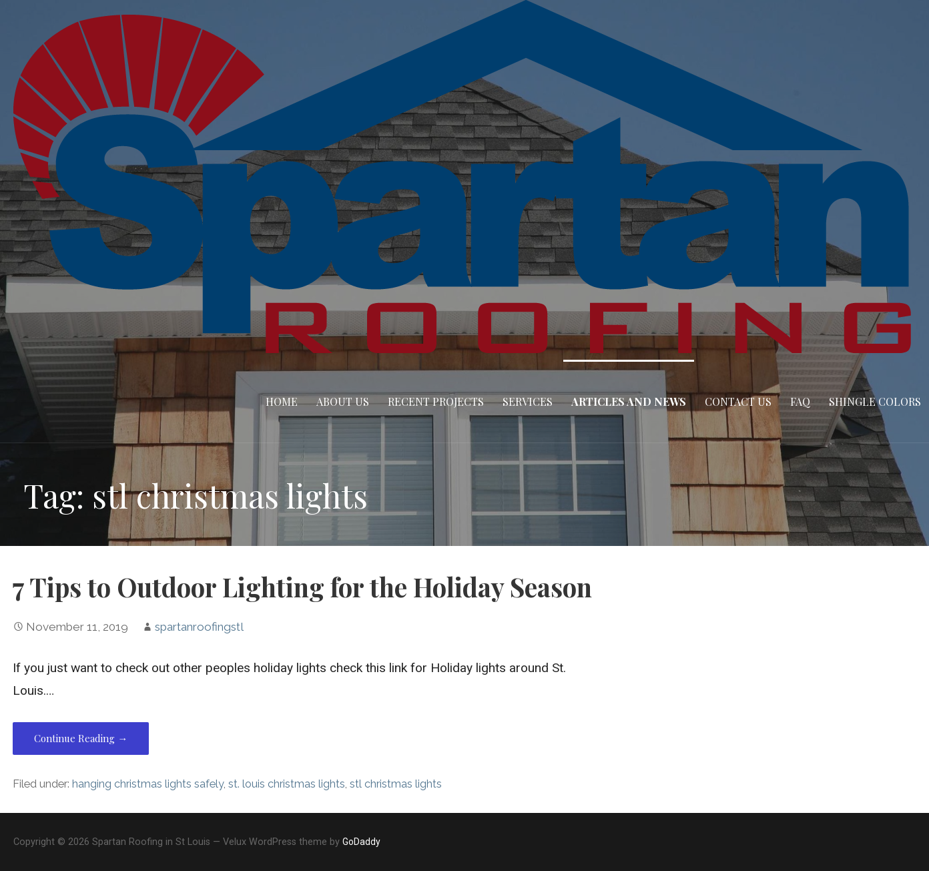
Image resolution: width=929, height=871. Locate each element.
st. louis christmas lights (286, 784)
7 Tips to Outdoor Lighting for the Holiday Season (302, 586)
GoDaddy (361, 841)
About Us (342, 401)
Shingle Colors (875, 401)
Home (282, 401)
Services (528, 401)
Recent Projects (436, 401)
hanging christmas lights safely (148, 784)
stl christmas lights (396, 784)
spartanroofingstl (199, 626)
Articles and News (628, 401)
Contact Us (738, 401)
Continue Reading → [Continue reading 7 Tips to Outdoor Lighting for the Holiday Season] (80, 738)
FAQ (800, 401)
